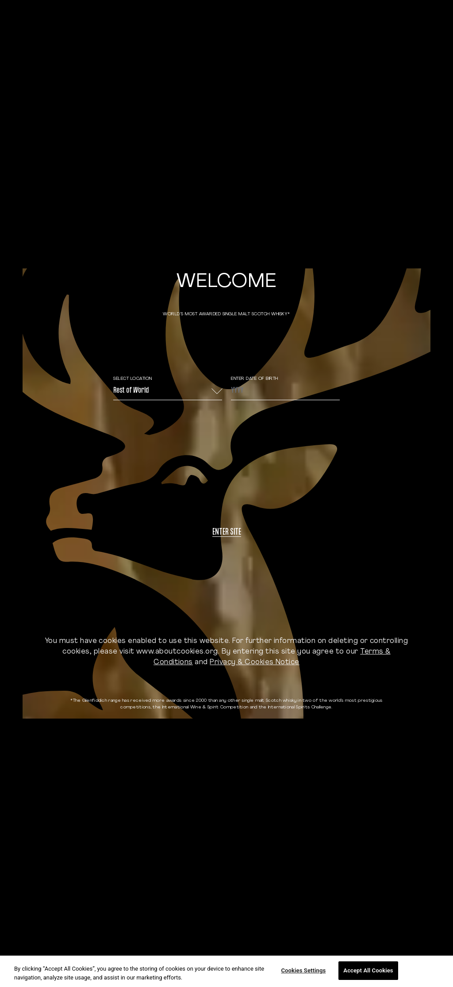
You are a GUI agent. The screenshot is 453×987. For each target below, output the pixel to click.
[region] (226, 971)
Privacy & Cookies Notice (254, 662)
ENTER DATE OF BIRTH (254, 378)
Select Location (132, 378)
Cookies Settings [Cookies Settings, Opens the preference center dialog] (303, 970)
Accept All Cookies (368, 970)
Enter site (226, 532)
